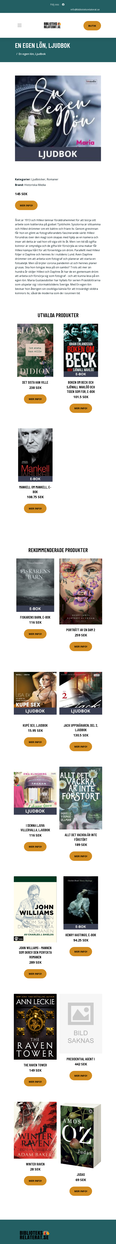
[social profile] (63, 4)
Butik (92, 25)
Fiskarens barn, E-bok (35, 617)
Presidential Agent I (81, 1059)
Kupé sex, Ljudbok (35, 725)
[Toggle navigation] (19, 25)
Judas (81, 1174)
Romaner (52, 179)
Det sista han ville (35, 382)
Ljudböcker (38, 179)
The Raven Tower (35, 1065)
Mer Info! (26, 205)
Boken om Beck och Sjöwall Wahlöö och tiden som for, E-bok (81, 387)
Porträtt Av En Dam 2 (80, 630)
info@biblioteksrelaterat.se (85, 9)
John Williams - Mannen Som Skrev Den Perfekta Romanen (35, 952)
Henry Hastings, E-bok (80, 935)
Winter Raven (35, 1164)
